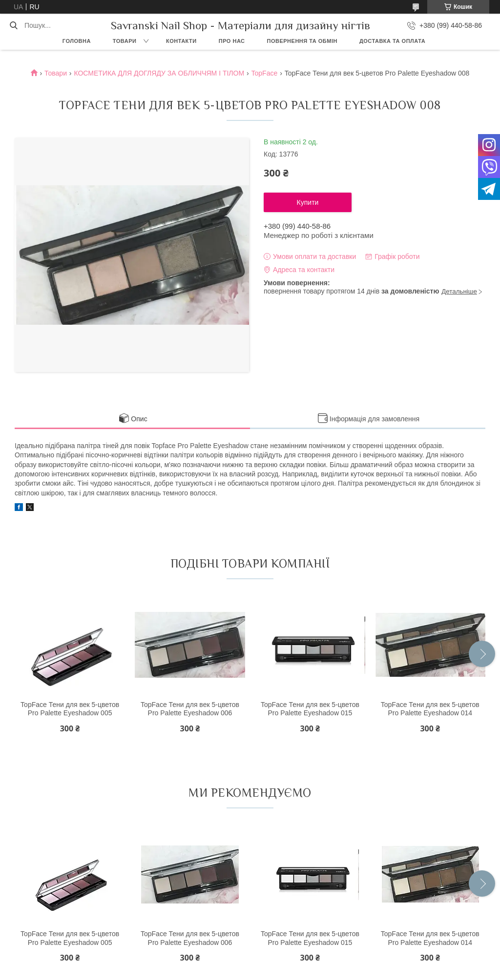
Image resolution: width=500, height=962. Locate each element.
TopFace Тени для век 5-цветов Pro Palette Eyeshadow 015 (310, 709)
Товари (125, 41)
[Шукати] (13, 25)
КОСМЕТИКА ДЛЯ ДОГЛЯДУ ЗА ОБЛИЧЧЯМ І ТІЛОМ (159, 73)
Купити (308, 202)
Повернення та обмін (302, 41)
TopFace (264, 73)
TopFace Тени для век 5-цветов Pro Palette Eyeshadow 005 (70, 709)
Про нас (232, 41)
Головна (76, 41)
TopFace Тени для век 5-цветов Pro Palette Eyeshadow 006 (190, 709)
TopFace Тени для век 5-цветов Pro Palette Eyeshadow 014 (430, 709)
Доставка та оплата (392, 41)
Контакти (181, 41)
